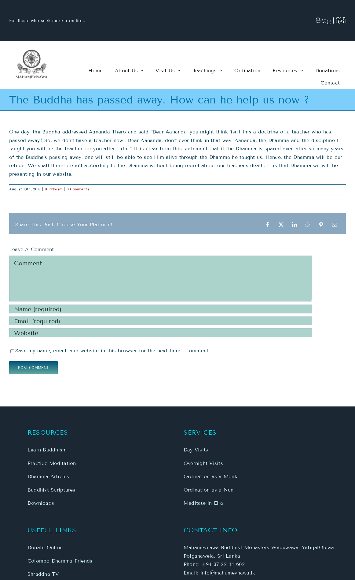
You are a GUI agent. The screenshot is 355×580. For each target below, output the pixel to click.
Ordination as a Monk (210, 476)
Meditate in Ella (203, 503)
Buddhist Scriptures (51, 490)
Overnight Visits (203, 463)
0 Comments (78, 189)
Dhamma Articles (48, 476)
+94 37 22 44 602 (223, 564)
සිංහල (323, 20)
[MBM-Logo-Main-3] (31, 51)
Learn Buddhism (47, 450)
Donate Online (45, 547)
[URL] (160, 332)
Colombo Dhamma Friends (59, 561)
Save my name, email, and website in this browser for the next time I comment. (112, 351)
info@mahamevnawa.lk (227, 573)
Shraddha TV (43, 574)
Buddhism (53, 189)
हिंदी (341, 20)
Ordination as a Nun (209, 490)
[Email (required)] (160, 320)
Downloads (40, 503)
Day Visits (196, 450)
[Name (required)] (160, 309)
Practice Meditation (51, 463)
